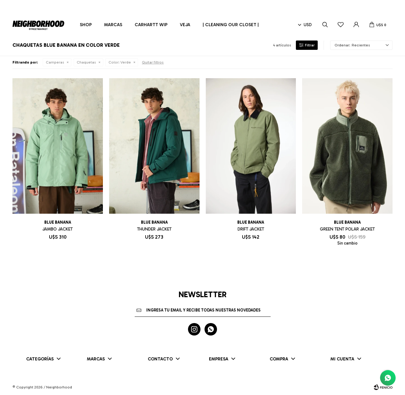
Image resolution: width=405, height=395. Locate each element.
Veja (185, 24)
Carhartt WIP (151, 24)
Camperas (55, 62)
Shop (86, 24)
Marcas (113, 24)
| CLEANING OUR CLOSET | (231, 24)
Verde (119, 62)
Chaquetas (86, 62)
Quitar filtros (153, 62)
